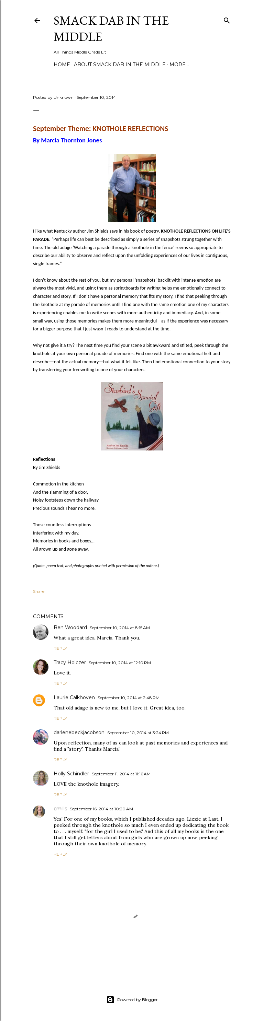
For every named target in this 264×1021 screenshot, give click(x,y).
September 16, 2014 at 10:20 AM (101, 808)
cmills (60, 809)
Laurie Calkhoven (74, 697)
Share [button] (38, 591)
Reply (60, 648)
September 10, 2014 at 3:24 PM (138, 732)
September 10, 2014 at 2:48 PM (129, 697)
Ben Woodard (70, 627)
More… (179, 64)
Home (62, 64)
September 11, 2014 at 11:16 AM (121, 773)
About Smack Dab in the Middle (120, 64)
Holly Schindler (71, 774)
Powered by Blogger (132, 1000)
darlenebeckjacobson (79, 732)
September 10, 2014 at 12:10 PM (120, 662)
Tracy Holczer (70, 662)
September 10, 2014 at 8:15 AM (120, 627)
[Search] (227, 19)
